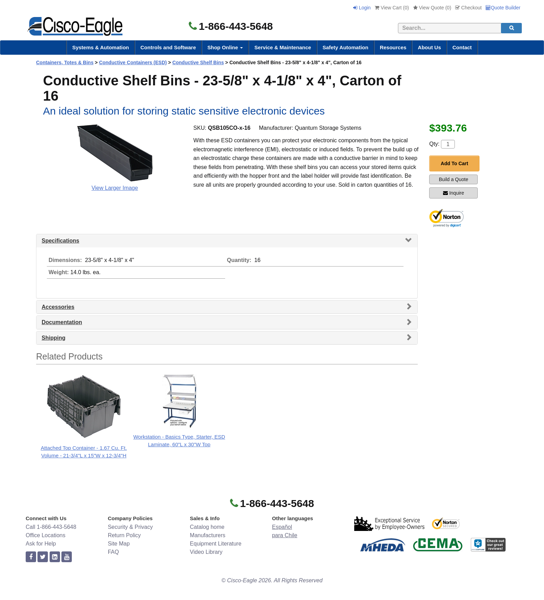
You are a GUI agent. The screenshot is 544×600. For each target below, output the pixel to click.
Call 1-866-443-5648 (51, 527)
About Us (429, 47)
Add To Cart (454, 163)
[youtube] (66, 557)
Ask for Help (41, 544)
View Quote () (432, 7)
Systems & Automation (100, 47)
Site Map (119, 544)
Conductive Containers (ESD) (133, 62)
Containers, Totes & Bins (64, 62)
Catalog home (207, 527)
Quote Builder (503, 7)
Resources (393, 47)
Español (282, 527)
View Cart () (392, 7)
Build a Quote (453, 179)
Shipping (53, 338)
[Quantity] (448, 144)
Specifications (60, 241)
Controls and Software (168, 47)
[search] (511, 28)
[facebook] (31, 557)
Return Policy (124, 535)
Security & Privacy (130, 527)
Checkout (468, 7)
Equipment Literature (215, 544)
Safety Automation (345, 47)
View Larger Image (115, 188)
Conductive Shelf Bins (198, 62)
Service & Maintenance (282, 47)
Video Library (206, 552)
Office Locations (45, 535)
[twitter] (42, 557)
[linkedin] (55, 557)
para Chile (284, 535)
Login (362, 7)
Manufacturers (207, 535)
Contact (462, 47)
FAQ (113, 552)
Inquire (453, 193)
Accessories (58, 307)
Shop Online (225, 47)
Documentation (62, 322)
